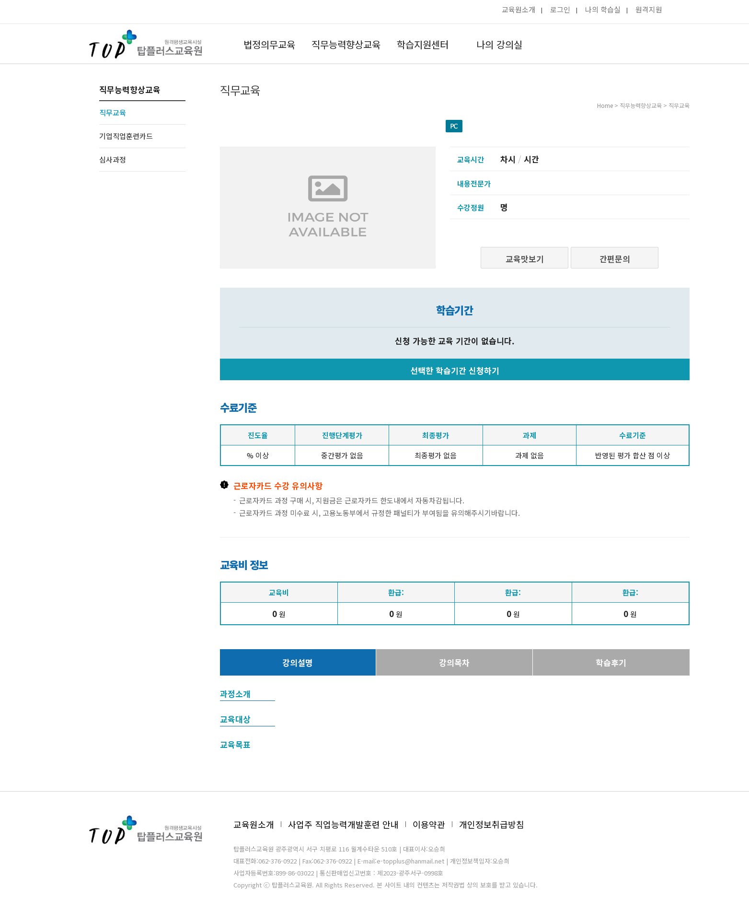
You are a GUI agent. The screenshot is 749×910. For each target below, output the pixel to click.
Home (605, 105)
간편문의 (614, 259)
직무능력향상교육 (345, 44)
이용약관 (429, 824)
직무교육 (112, 112)
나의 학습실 (603, 9)
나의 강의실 (499, 44)
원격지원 (648, 9)
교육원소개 (518, 9)
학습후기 (611, 662)
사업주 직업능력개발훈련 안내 (343, 824)
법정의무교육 (269, 44)
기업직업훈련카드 (126, 136)
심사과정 (112, 159)
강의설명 (297, 662)
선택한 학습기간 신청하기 (454, 370)
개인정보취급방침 (491, 824)
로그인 (560, 9)
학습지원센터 (423, 44)
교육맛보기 (525, 259)
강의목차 (454, 662)
